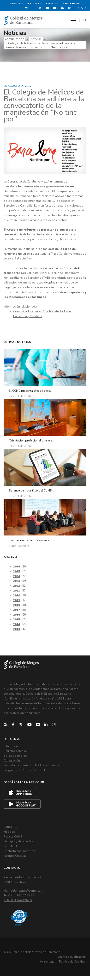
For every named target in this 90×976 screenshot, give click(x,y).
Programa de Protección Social (24, 770)
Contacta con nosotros (19, 851)
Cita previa (11, 746)
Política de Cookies (72, 961)
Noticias (36, 39)
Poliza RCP (11, 827)
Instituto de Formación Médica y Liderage (31, 765)
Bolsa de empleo (15, 756)
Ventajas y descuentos (19, 841)
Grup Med (10, 846)
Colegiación (12, 760)
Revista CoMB (13, 836)
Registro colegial (15, 751)
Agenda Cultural (15, 856)
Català (80, 8)
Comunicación (14, 39)
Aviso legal (47, 961)
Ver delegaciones (18, 900)
